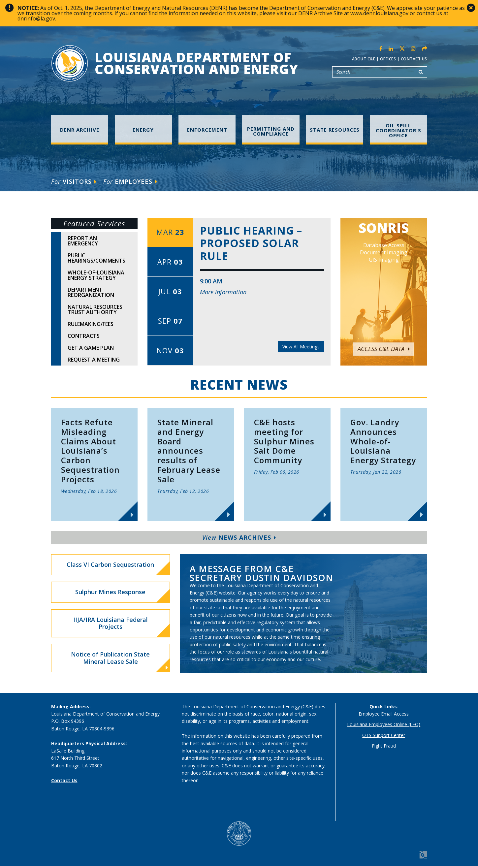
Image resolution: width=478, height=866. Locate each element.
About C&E (363, 59)
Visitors (74, 181)
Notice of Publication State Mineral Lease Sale (119, 660)
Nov (170, 350)
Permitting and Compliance (271, 131)
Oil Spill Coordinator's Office (398, 130)
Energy (143, 129)
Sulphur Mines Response (110, 592)
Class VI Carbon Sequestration (110, 564)
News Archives (239, 537)
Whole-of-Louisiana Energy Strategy (96, 275)
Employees (130, 181)
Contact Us (414, 59)
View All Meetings (301, 346)
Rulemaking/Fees (90, 324)
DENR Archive (79, 129)
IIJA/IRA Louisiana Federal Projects (110, 623)
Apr (170, 262)
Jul (170, 291)
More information (223, 292)
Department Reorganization (91, 292)
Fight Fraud (384, 746)
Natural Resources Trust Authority (95, 309)
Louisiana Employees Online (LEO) (383, 724)
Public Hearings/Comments (96, 258)
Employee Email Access (384, 714)
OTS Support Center (383, 735)
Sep (170, 321)
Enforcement (207, 129)
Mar (170, 232)
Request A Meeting (94, 359)
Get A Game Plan (91, 347)
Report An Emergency (83, 241)
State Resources (335, 129)
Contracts (84, 335)
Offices (388, 59)
